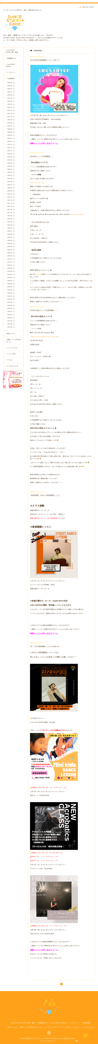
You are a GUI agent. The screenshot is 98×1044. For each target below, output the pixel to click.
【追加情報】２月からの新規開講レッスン (45, 495)
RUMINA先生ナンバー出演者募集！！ (43, 310)
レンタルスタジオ (12, 366)
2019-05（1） (11, 280)
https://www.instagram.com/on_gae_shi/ (45, 336)
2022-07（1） (11, 184)
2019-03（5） (11, 287)
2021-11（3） (11, 203)
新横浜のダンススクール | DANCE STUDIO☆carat (42, 1038)
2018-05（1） (11, 314)
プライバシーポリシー (48, 1041)
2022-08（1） (11, 181)
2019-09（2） (11, 268)
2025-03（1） (11, 104)
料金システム (10, 333)
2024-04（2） (11, 132)
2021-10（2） (11, 206)
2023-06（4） (11, 157)
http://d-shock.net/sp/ (77, 214)
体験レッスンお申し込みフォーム (44, 143)
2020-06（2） (11, 240)
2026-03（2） (11, 82)
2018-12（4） (11, 296)
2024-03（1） (11, 135)
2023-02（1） (11, 169)
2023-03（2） (11, 166)
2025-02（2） (11, 107)
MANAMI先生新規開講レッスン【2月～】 (45, 60)
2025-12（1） (11, 92)
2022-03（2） (11, 194)
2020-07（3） (11, 237)
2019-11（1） (11, 262)
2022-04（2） (11, 191)
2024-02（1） (11, 138)
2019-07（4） (11, 274)
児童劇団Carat (11, 58)
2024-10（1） (11, 119)
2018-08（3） (11, 308)
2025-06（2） (11, 98)
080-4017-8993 (88, 7)
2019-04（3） (11, 283)
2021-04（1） (11, 225)
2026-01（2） (11, 89)
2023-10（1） (11, 150)
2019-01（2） (11, 293)
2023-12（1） (11, 144)
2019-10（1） (11, 265)
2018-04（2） (11, 317)
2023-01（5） (11, 172)
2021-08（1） (11, 212)
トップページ (10, 72)
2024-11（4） (11, 116)
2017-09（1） (11, 321)
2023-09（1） (11, 154)
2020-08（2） (11, 234)
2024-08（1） (11, 123)
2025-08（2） (11, 95)
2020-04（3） (11, 246)
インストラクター (12, 348)
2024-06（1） (11, 129)
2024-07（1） (11, 126)
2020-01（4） (11, 256)
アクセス (9, 360)
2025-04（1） (11, 101)
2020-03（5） (11, 249)
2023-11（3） (11, 147)
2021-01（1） (11, 228)
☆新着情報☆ (10, 78)
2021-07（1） (11, 215)
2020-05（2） (11, 243)
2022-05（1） (11, 188)
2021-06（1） (11, 219)
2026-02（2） (11, 85)
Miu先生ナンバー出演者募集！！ (41, 156)
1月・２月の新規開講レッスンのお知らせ (44, 646)
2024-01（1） (11, 141)
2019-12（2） (11, 259)
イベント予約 (10, 354)
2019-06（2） (11, 277)
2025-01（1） (11, 110)
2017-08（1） (11, 324)
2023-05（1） (11, 160)
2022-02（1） (11, 197)
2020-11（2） (11, 231)
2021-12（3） (11, 200)
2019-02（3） (11, 290)
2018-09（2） (11, 305)
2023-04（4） (11, 163)
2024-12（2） (11, 113)
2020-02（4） (11, 253)
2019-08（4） (11, 271)
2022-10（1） (11, 175)
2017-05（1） (11, 327)
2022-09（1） (11, 178)
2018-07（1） (11, 311)
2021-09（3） (11, 209)
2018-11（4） (11, 299)
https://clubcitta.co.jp (37, 182)
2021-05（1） (11, 222)
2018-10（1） (11, 302)
